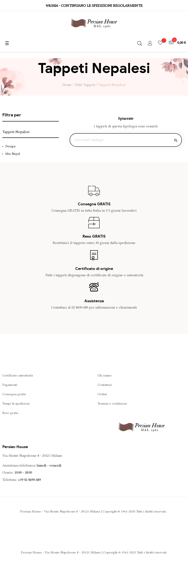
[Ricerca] (126, 140)
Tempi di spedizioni (16, 403)
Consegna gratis (14, 394)
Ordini (102, 394)
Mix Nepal (12, 153)
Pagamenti (9, 385)
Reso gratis (10, 413)
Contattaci (105, 385)
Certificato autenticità (17, 375)
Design (10, 146)
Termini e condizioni (112, 403)
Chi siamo (105, 375)
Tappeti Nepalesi (16, 132)
